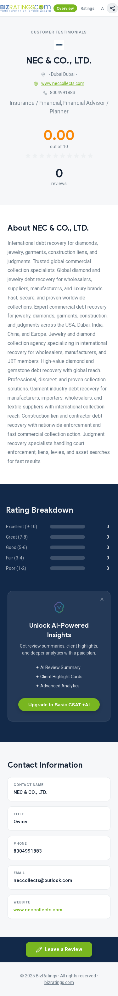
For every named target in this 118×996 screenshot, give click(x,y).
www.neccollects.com (59, 83)
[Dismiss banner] (102, 599)
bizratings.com (59, 982)
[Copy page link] (112, 8)
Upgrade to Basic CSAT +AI (59, 704)
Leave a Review (59, 949)
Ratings (87, 8)
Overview (65, 8)
